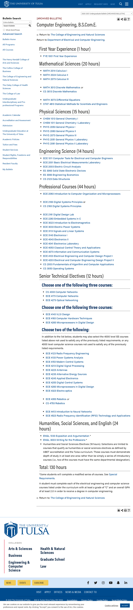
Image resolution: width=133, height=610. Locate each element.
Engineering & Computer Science (19, 566)
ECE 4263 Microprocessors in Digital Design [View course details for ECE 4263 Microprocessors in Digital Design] (70, 322)
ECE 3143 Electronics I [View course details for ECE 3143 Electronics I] (55, 235)
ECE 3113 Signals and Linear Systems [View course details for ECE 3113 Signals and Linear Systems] (63, 231)
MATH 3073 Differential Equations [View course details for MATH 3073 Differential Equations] (61, 99)
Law (43, 566)
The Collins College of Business (13, 69)
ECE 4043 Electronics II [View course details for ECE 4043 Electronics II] (55, 239)
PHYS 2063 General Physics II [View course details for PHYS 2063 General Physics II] (59, 131)
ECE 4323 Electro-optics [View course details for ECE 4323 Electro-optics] (59, 390)
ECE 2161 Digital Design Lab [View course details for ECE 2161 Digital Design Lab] (58, 214)
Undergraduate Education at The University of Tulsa (15, 132)
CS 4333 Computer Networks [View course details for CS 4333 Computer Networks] (62, 292)
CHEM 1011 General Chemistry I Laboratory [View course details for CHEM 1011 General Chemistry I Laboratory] (66, 122)
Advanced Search (12, 34)
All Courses (8, 49)
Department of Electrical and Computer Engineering (76, 39)
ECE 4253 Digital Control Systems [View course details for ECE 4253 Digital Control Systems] (64, 382)
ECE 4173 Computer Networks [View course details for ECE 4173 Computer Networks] (62, 296)
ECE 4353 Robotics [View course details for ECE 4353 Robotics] (56, 399)
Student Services (10, 149)
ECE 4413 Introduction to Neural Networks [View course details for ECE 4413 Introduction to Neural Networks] (69, 411)
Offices (58, 592)
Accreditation (72, 600)
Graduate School (52, 559)
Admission (7, 125)
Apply (88, 4)
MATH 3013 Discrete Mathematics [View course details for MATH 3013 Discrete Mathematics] (61, 87)
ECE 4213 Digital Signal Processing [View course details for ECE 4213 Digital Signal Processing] (65, 365)
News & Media (73, 592)
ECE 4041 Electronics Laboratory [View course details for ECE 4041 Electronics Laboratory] (61, 243)
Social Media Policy (119, 600)
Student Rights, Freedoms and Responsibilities (16, 156)
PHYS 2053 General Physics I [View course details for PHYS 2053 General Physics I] (59, 127)
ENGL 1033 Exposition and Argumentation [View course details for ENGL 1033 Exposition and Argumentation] (66, 436)
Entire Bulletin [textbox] (8, 22)
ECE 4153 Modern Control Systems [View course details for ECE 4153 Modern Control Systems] (64, 361)
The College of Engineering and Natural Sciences (17, 78)
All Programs (9, 44)
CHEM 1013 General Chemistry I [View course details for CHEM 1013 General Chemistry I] (60, 118)
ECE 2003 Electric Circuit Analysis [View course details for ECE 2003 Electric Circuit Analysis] (62, 166)
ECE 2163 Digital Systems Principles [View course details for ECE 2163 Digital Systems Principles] (63, 202)
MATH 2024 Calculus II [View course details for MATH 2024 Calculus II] (55, 75)
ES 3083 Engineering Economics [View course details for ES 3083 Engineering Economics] (61, 175)
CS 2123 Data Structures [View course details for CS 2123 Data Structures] (56, 179)
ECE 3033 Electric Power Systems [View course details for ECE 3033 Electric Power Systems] (61, 227)
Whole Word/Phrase (13, 30)
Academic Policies (11, 139)
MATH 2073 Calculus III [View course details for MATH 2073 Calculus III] (56, 79)
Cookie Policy (102, 600)
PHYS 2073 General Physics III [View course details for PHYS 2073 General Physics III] (59, 135)
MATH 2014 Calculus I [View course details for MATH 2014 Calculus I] (55, 70)
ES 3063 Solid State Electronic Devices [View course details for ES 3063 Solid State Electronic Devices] (64, 170)
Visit (80, 4)
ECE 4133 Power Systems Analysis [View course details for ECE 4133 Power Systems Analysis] (64, 357)
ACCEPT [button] (125, 605)
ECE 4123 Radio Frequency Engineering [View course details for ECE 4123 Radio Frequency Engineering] (67, 353)
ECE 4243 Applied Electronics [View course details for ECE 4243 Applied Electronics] (62, 378)
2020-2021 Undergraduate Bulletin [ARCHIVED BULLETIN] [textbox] (103, 13)
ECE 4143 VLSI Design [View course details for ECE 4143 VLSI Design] (58, 314)
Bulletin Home (9, 39)
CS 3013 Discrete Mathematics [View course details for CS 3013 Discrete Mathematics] (60, 91)
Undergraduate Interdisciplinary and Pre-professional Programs (14, 102)
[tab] (121, 4)
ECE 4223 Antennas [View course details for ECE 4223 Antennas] (56, 370)
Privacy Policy (87, 600)
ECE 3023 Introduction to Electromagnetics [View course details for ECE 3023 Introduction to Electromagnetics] (66, 222)
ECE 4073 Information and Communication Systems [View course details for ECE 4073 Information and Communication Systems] (71, 251)
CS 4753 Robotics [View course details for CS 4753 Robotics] (55, 403)
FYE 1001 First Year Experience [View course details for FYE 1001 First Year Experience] (60, 56)
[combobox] (107, 13)
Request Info (101, 4)
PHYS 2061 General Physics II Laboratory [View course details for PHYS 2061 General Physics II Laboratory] (65, 143)
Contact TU (90, 592)
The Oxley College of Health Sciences (15, 86)
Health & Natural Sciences (52, 550)
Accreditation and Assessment (17, 120)
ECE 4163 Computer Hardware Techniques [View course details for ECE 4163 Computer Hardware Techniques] (69, 318)
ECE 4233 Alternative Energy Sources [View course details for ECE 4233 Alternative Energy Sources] (66, 374)
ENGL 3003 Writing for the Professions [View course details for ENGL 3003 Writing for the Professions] (64, 440)
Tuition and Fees (10, 144)
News (8, 582)
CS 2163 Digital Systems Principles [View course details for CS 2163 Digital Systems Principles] (62, 206)
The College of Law (11, 93)
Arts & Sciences (20, 548)
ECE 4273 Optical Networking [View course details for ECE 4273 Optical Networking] (62, 300)
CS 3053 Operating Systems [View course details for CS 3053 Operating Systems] (58, 268)
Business (15, 555)
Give (113, 4)
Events (23, 582)
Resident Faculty (10, 163)
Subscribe (39, 582)
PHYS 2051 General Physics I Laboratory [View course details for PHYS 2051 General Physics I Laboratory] (65, 139)
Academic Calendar (11, 114)
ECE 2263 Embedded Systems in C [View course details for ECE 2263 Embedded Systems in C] (62, 218)
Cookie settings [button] (111, 605)
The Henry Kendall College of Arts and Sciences (16, 61)
